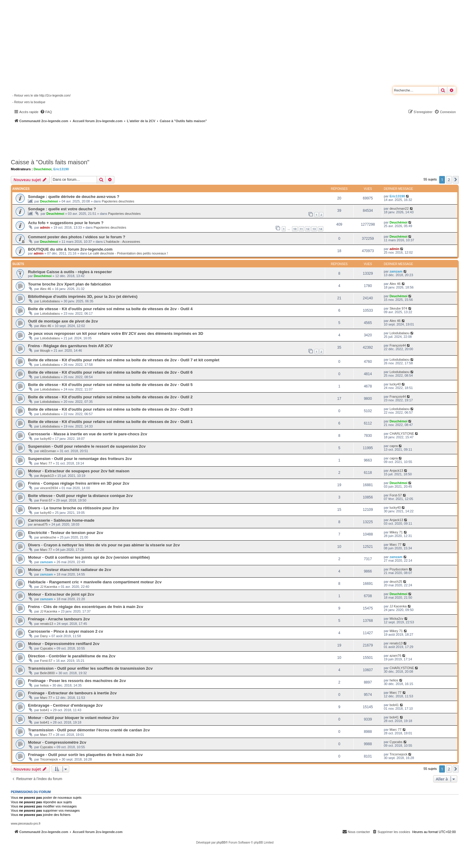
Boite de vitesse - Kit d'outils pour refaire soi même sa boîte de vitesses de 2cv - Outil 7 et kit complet (123, 360)
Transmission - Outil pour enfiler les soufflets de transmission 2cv (90, 668)
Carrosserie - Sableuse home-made (61, 520)
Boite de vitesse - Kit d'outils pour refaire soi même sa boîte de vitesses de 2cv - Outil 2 (110, 397)
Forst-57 (46, 500)
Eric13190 (61, 169)
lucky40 (395, 384)
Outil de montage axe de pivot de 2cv (63, 321)
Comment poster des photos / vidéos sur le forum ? (76, 237)
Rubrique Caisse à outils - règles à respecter (70, 272)
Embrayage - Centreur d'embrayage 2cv (65, 705)
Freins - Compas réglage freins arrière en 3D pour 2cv (78, 483)
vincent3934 (49, 488)
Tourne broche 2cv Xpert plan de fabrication (69, 284)
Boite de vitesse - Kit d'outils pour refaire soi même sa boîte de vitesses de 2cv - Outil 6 (110, 372)
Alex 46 (45, 289)
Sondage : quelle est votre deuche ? (62, 209)
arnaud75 (41, 524)
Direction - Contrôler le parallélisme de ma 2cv (71, 656)
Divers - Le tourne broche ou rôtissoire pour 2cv (73, 508)
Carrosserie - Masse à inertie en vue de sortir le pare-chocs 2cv (87, 434)
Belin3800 (47, 673)
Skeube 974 (398, 308)
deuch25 (396, 581)
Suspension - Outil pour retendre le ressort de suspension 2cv (87, 446)
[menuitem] (46, 112)
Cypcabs (46, 648)
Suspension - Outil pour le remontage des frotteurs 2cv (80, 458)
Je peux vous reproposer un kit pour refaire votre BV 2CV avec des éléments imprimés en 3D (115, 333)
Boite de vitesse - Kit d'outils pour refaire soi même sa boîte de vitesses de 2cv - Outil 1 (110, 421)
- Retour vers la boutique (28, 102)
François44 (398, 345)
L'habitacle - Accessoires (122, 241)
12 (307, 229)
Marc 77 (46, 463)
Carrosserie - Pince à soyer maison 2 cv (65, 631)
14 (320, 229)
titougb (45, 350)
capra (394, 446)
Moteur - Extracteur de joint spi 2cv (61, 594)
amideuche (48, 537)
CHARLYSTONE (402, 433)
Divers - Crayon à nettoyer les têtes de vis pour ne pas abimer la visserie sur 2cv (104, 545)
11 (301, 229)
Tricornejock (49, 759)
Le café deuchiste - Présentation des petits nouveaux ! (128, 253)
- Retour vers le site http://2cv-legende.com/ (41, 95)
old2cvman (48, 451)
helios (44, 685)
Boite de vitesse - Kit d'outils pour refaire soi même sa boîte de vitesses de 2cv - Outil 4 (110, 309)
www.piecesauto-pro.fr (26, 823)
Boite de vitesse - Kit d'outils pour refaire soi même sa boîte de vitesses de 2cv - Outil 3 (110, 409)
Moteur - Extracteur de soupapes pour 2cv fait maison (78, 471)
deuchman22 (399, 208)
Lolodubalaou (50, 301)
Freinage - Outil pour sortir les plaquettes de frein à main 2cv (85, 754)
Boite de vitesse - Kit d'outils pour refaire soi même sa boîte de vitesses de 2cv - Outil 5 (110, 384)
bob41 (44, 710)
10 (294, 229)
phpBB (220, 842)
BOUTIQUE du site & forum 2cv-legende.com (70, 249)
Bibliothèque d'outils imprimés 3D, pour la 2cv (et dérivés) (83, 296)
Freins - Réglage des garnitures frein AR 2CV (70, 346)
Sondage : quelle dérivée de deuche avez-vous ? (73, 196)
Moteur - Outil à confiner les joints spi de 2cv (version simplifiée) (89, 557)
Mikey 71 (396, 532)
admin (45, 227)
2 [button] (449, 179)
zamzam (396, 271)
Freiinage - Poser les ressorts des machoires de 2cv (77, 680)
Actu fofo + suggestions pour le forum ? (66, 223)
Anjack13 (47, 475)
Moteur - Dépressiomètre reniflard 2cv (63, 643)
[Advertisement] (161, 139)
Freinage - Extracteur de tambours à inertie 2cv (72, 693)
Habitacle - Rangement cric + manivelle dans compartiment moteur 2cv (95, 582)
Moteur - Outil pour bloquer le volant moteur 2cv (73, 717)
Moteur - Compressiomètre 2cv (57, 742)
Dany (44, 636)
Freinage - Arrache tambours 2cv (59, 619)
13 (313, 229)
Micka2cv (396, 618)
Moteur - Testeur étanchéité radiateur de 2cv (69, 569)
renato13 (46, 623)
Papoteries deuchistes (118, 201)
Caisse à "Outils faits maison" (50, 162)
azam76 (395, 655)
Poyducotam (399, 569)
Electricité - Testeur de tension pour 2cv (65, 532)
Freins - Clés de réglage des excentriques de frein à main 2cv (85, 606)
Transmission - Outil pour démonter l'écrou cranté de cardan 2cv (89, 730)
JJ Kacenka (48, 586)
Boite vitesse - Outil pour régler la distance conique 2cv (80, 495)
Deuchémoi (42, 169)
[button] (456, 179)
